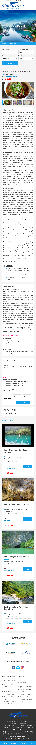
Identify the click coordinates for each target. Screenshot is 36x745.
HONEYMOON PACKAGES (8, 705)
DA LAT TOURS (24, 696)
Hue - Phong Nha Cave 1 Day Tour (17, 557)
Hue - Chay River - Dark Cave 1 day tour (16, 451)
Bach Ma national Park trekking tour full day (16, 608)
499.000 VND (23, 372)
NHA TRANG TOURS (10, 694)
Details (27, 467)
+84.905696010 (27, 743)
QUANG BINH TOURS (26, 687)
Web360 (17, 738)
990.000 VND (13, 372)
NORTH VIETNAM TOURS (9, 686)
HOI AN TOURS (8, 696)
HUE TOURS (7, 691)
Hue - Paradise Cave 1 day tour (16, 504)
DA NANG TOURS (25, 694)
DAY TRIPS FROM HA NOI (10, 681)
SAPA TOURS (23, 682)
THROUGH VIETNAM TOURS (26, 700)
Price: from (9, 77)
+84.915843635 (9, 743)
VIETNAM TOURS (13, 43)
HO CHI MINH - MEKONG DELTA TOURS (11, 700)
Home (4, 43)
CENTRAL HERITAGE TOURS (25, 690)
